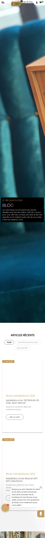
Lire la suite (15, 417)
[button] (16, 4)
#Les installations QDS (20, 396)
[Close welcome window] (40, 487)
